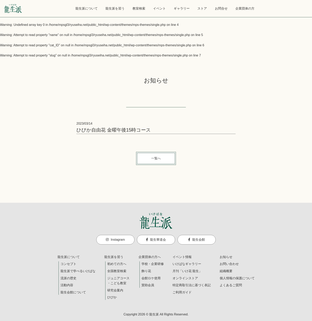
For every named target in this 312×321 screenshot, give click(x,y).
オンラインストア (185, 278)
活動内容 (66, 285)
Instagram (115, 239)
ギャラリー (182, 8)
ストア (202, 8)
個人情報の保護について (237, 278)
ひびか (112, 297)
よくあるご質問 (231, 285)
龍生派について (86, 8)
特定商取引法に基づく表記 (192, 285)
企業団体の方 (244, 8)
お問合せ (221, 8)
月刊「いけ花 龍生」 (187, 271)
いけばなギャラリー (187, 264)
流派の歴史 (68, 278)
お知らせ (226, 257)
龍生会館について (73, 292)
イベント (159, 8)
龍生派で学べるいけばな (78, 271)
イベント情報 (182, 257)
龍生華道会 (156, 239)
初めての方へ (116, 264)
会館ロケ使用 (151, 278)
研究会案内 (115, 290)
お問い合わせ (229, 264)
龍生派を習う (115, 8)
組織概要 (226, 271)
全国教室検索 (116, 271)
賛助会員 (147, 285)
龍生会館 (196, 239)
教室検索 (139, 8)
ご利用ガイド (182, 292)
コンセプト (68, 264)
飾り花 (146, 271)
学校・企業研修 (152, 264)
